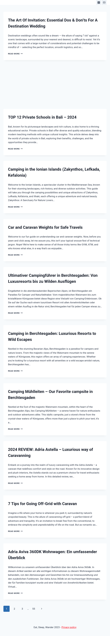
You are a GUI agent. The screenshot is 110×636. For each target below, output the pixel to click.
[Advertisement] (55, 82)
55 (33, 608)
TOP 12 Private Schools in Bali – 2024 (42, 117)
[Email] (104, 2)
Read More (15, 53)
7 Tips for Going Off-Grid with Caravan (42, 503)
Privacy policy (69, 627)
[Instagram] (98, 2)
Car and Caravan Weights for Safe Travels (45, 227)
